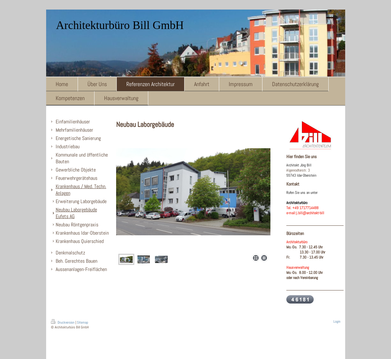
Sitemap (82, 322)
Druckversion (63, 322)
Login (336, 321)
